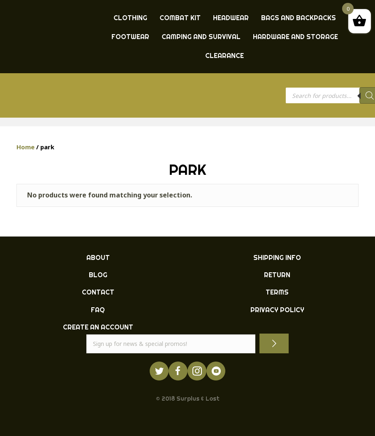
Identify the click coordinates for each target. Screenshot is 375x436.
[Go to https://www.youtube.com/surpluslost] (215, 371)
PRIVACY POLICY (277, 310)
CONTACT (98, 292)
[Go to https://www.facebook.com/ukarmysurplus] (178, 371)
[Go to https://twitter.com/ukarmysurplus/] (159, 371)
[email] (170, 343)
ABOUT (98, 257)
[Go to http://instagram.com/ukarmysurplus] (197, 371)
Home (25, 147)
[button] (274, 343)
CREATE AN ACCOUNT (98, 327)
